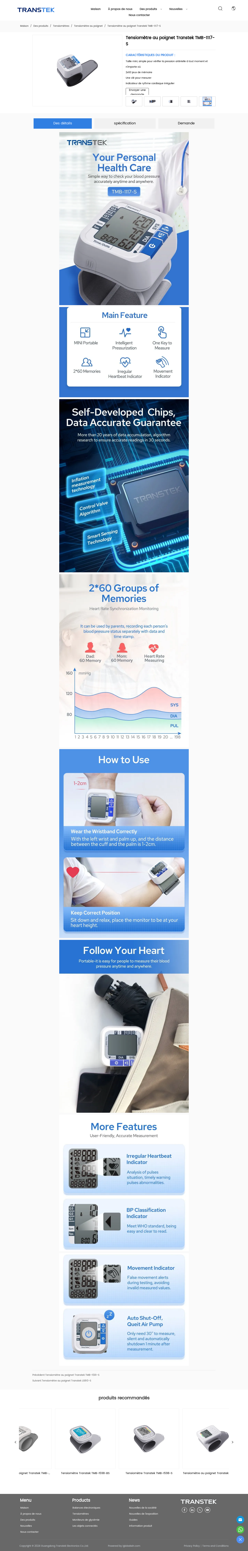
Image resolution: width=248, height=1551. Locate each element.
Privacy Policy (192, 1546)
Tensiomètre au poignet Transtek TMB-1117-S (134, 26)
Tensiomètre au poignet (88, 26)
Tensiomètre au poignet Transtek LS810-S (66, 1381)
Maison (96, 9)
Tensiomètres (61, 26)
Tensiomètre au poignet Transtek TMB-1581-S (72, 1375)
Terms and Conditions (215, 1546)
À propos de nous (120, 9)
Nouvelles (178, 9)
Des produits (151, 9)
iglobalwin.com (131, 1546)
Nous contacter (139, 15)
